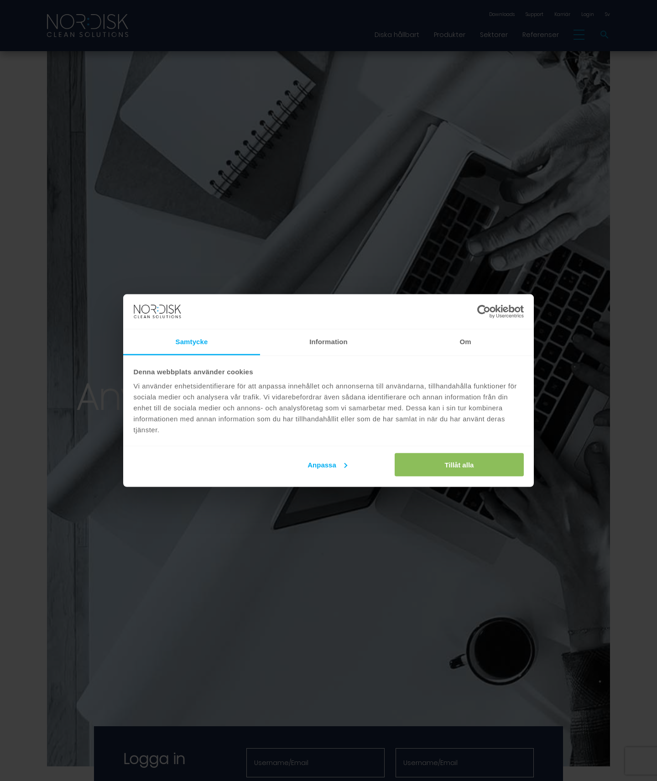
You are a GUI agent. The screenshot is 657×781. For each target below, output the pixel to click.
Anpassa (327, 464)
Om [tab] (465, 342)
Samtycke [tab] (192, 342)
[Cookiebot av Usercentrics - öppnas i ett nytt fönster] (484, 312)
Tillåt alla (459, 464)
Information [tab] (328, 342)
